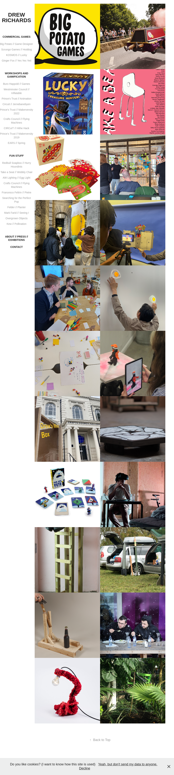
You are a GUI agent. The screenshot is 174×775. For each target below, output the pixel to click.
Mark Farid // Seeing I (16, 212)
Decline (84, 768)
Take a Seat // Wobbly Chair (16, 172)
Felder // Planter (16, 207)
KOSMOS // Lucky (16, 55)
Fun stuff (16, 155)
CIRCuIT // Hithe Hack (16, 128)
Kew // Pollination (16, 223)
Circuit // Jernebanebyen (17, 104)
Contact (16, 246)
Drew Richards (16, 17)
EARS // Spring (16, 142)
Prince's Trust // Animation (16, 98)
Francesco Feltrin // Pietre (16, 192)
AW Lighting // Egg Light (16, 177)
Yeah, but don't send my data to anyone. (127, 764)
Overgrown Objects (17, 218)
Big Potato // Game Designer (16, 43)
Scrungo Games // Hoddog (16, 49)
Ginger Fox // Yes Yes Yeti (16, 60)
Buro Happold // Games (16, 83)
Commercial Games (16, 36)
